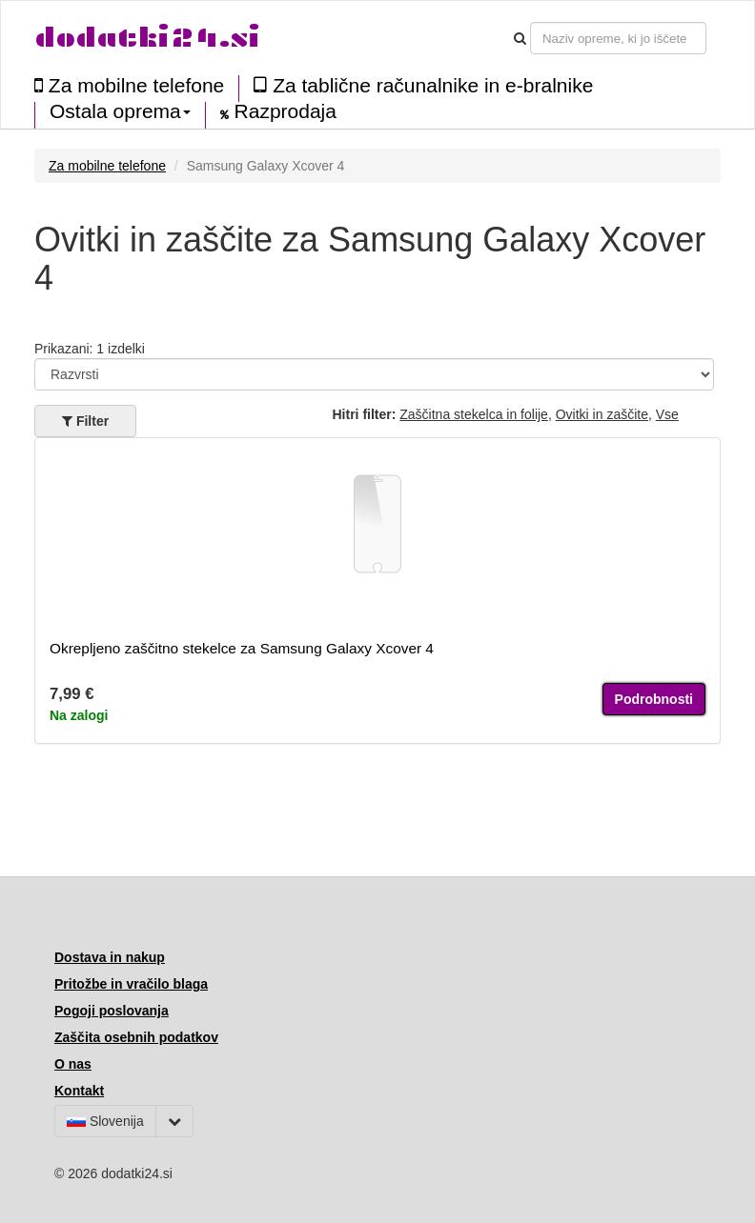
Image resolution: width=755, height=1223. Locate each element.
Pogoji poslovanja (111, 1010)
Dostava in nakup (109, 957)
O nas (73, 1064)
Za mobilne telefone (129, 85)
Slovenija (105, 1121)
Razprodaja (278, 111)
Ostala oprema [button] (120, 111)
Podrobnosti (654, 699)
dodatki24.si (147, 37)
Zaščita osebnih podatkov (136, 1037)
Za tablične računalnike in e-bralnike (423, 85)
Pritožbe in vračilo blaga (131, 984)
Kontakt (79, 1090)
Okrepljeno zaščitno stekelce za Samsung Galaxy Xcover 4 (242, 648)
